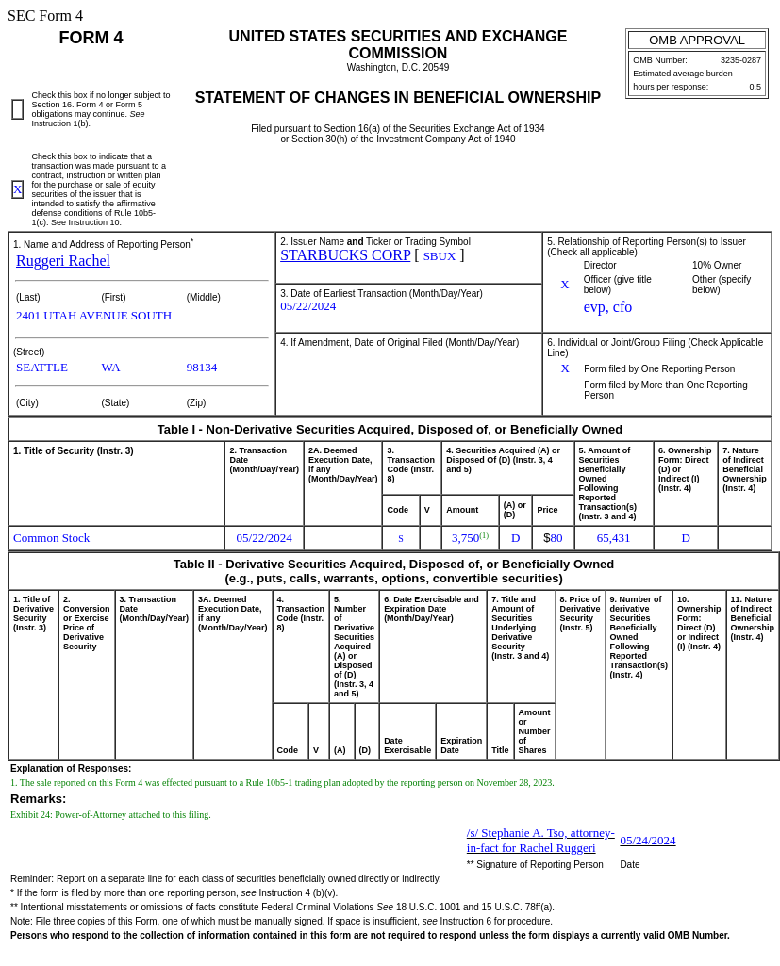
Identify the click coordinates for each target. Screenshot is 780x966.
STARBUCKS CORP (345, 255)
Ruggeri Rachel (63, 261)
